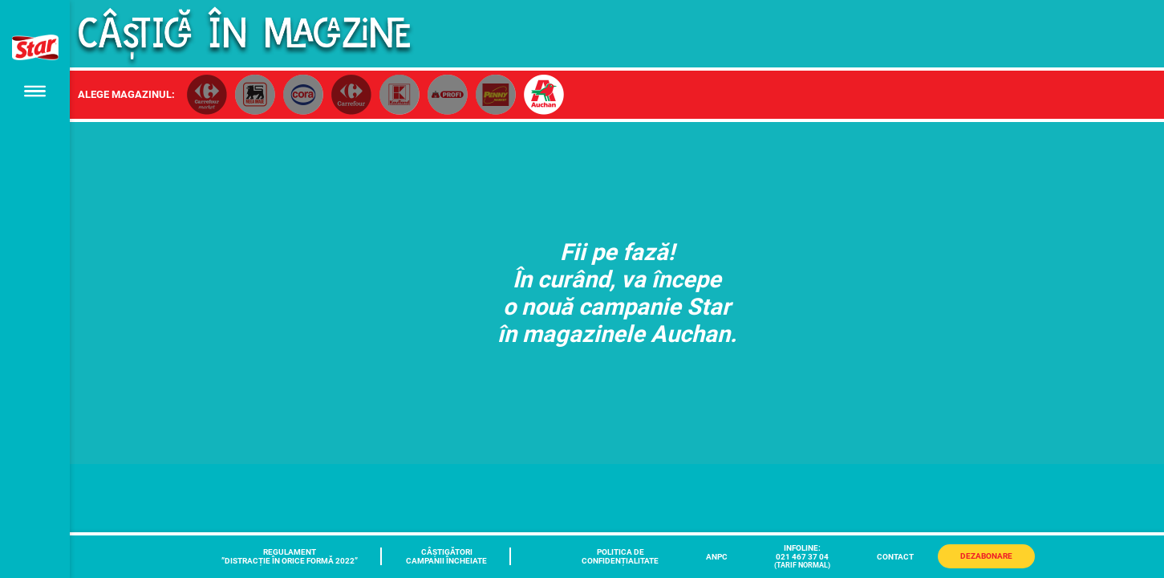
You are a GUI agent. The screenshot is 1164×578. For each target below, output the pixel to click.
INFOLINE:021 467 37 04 (802, 556)
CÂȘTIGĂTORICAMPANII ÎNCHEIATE (446, 556)
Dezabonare (986, 556)
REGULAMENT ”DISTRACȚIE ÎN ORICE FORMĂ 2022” (289, 556)
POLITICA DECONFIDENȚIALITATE (620, 556)
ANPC (717, 556)
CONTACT (895, 556)
